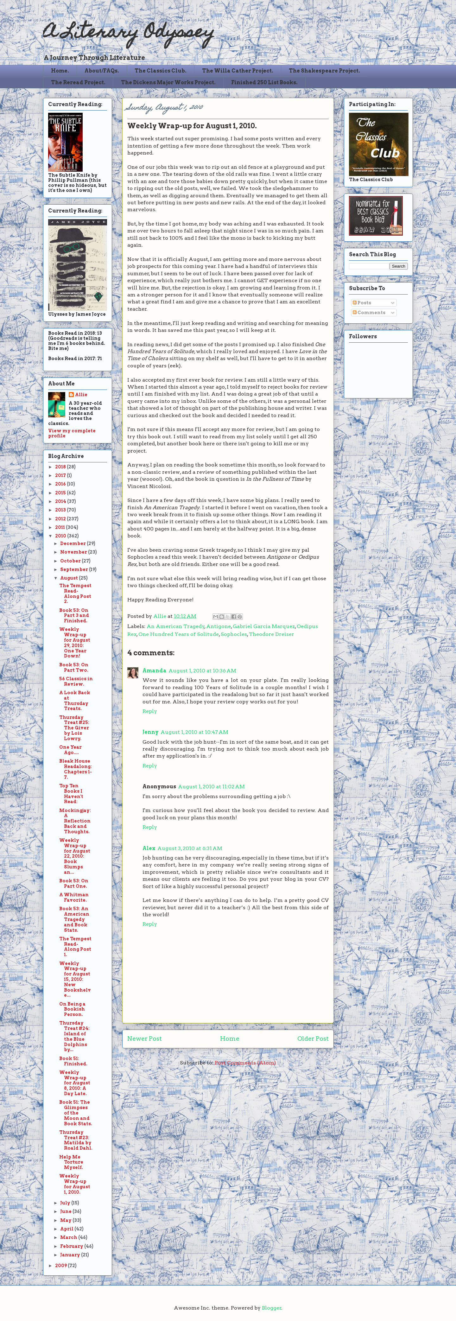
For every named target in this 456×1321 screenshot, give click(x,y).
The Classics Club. (161, 71)
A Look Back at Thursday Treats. (74, 700)
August (69, 578)
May (66, 1220)
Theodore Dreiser (271, 634)
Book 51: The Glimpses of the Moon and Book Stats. (75, 1113)
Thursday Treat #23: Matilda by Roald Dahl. (75, 1140)
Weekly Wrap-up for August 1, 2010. (74, 1183)
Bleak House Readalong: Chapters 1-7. (75, 769)
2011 (60, 527)
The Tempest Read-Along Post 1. (75, 946)
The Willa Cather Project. (237, 71)
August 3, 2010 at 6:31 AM (189, 848)
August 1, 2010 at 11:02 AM (211, 787)
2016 (61, 483)
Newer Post (144, 1038)
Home (229, 1038)
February (72, 1246)
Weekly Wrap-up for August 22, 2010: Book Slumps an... (74, 856)
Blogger (272, 1308)
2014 (61, 501)
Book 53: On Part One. (73, 883)
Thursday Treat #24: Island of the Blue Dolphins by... (74, 1036)
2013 (61, 509)
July (65, 1202)
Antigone (218, 626)
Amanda (154, 671)
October (71, 560)
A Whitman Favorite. (74, 897)
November (74, 552)
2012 (61, 518)
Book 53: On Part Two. (73, 667)
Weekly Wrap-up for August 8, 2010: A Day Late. (74, 1083)
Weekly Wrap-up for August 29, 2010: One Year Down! (74, 642)
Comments (369, 312)
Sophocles (234, 634)
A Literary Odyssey (129, 33)
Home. (60, 71)
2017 (61, 475)
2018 (61, 466)
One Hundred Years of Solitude (178, 634)
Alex (148, 848)
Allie (160, 616)
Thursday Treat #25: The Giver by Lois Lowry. (74, 728)
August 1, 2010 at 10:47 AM (194, 732)
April (67, 1228)
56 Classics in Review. (76, 681)
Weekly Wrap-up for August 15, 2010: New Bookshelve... (75, 979)
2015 (61, 492)
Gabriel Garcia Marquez (264, 626)
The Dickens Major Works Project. (168, 82)
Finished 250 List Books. (264, 82)
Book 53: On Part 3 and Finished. (74, 616)
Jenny (150, 732)
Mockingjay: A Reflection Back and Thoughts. (75, 821)
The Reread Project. (78, 82)
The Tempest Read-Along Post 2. (75, 593)
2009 (61, 1265)
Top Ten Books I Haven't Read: (71, 793)
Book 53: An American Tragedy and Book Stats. (74, 919)
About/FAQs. (102, 71)
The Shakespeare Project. (324, 71)
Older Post (313, 1038)
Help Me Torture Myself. (71, 1162)
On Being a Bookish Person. (72, 1009)
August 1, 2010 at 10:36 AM (202, 671)
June (66, 1211)
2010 (61, 535)
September (74, 569)
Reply (149, 711)
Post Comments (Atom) (245, 1063)
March (69, 1237)
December (73, 543)
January (70, 1254)
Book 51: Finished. (73, 1061)
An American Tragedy (176, 626)
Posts (362, 302)
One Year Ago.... (70, 750)
